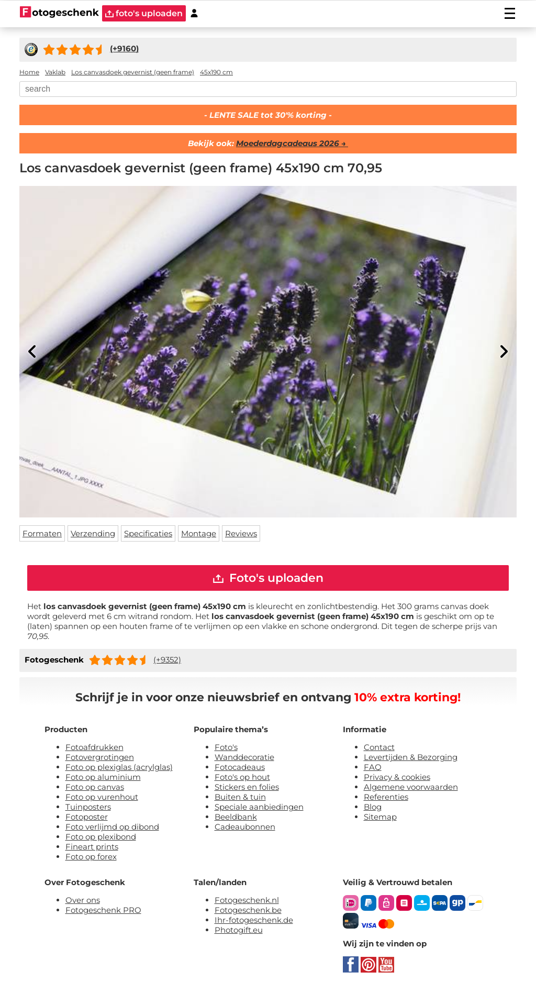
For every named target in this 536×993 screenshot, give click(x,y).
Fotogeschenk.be (248, 910)
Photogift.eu (239, 930)
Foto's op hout (242, 777)
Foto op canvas (94, 787)
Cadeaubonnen (245, 827)
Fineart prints (91, 847)
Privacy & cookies (397, 777)
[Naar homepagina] (59, 13)
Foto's (226, 747)
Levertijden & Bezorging (410, 757)
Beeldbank (236, 817)
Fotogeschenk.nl (247, 900)
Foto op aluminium (103, 777)
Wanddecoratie (244, 757)
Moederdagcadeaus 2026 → (292, 143)
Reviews (241, 533)
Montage (198, 533)
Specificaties (148, 533)
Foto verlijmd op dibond (112, 827)
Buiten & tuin (240, 797)
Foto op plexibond (100, 837)
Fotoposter (86, 817)
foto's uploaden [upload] (144, 13)
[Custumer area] (194, 13)
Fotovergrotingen (99, 757)
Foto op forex (91, 857)
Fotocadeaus (240, 767)
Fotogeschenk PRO (103, 910)
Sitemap (380, 817)
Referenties (386, 797)
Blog (373, 807)
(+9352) (167, 660)
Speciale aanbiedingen (259, 807)
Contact (379, 747)
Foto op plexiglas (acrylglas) (119, 767)
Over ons (82, 900)
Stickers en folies (247, 787)
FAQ (373, 767)
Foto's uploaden (268, 578)
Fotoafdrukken (94, 747)
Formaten (42, 533)
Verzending (93, 533)
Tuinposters (88, 807)
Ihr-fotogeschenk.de (254, 920)
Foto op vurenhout (101, 797)
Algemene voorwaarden (411, 787)
